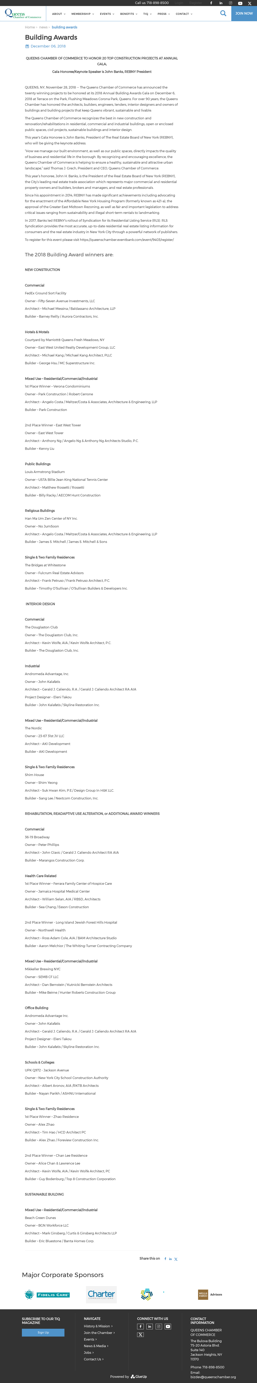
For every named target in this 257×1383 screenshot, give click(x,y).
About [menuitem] (57, 13)
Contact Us (92, 1359)
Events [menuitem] (105, 13)
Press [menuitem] (162, 13)
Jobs (87, 1353)
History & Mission (97, 1326)
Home (30, 27)
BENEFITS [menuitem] (127, 13)
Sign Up (43, 1332)
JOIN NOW (244, 13)
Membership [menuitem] (81, 13)
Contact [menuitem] (182, 13)
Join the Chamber (98, 1333)
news (43, 27)
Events (89, 1339)
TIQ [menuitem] (145, 13)
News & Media (95, 1346)
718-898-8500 (158, 3)
